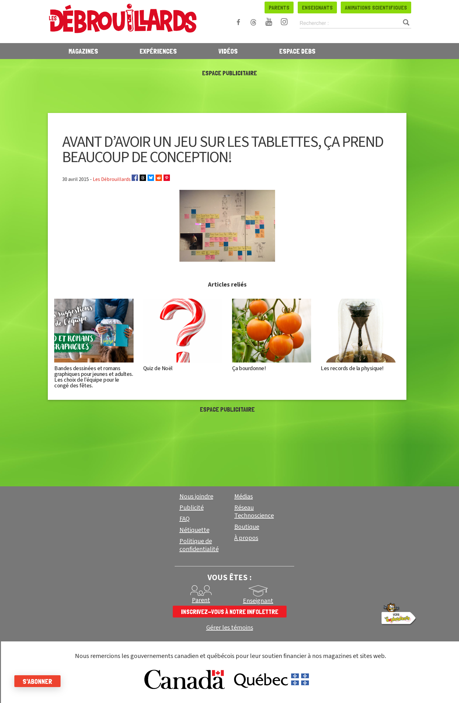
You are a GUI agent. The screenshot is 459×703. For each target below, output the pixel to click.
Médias (243, 496)
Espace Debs (297, 51)
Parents (279, 7)
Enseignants (317, 7)
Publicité (191, 507)
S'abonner (39, 681)
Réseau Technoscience (254, 511)
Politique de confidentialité (199, 545)
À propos (246, 538)
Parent (201, 600)
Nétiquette (194, 530)
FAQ (184, 518)
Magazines (83, 51)
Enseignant (258, 600)
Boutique (246, 526)
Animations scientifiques (376, 7)
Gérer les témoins (229, 628)
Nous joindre (196, 496)
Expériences (158, 51)
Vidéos (228, 51)
